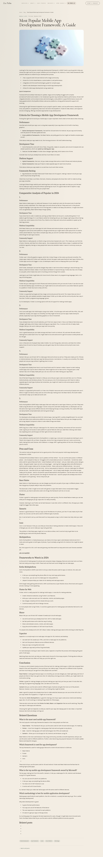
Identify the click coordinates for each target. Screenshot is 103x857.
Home (20, 12)
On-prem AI (71, 3)
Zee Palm (7, 3)
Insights (51, 3)
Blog (25, 12)
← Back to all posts (24, 848)
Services (25, 3)
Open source (61, 3)
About (32, 3)
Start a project (92, 3)
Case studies (41, 3)
